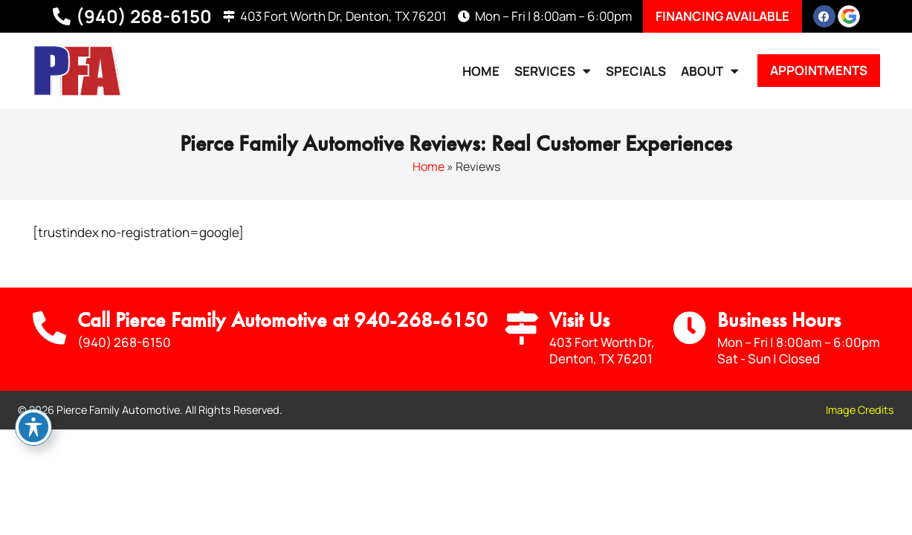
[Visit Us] (521, 328)
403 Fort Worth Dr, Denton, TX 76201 (343, 16)
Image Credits (860, 410)
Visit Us (579, 320)
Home (480, 71)
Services (552, 71)
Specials (636, 71)
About (710, 71)
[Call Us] (49, 328)
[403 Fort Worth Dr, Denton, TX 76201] (229, 16)
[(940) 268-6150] (62, 16)
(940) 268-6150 (144, 16)
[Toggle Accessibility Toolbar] (33, 427)
